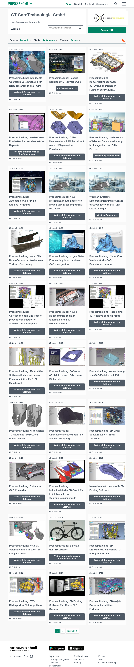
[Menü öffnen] (123, 4)
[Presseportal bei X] (27, 651)
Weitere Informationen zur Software (27, 92)
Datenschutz (55, 657)
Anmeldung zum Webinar (107, 154)
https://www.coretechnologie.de (25, 22)
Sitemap (77, 657)
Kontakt (101, 651)
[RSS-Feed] (123, 40)
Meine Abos (102, 4)
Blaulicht (78, 4)
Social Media (55, 661)
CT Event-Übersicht (67, 87)
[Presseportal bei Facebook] (23, 651)
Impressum (54, 651)
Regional (89, 4)
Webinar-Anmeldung (107, 213)
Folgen (107, 31)
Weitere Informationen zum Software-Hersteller (67, 552)
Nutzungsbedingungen (59, 654)
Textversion (79, 654)
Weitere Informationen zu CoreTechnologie (26, 151)
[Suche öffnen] (116, 4)
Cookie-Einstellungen (108, 657)
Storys (69, 4)
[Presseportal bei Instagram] (31, 651)
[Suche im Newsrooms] (65, 27)
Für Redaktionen (81, 651)
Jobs (100, 654)
